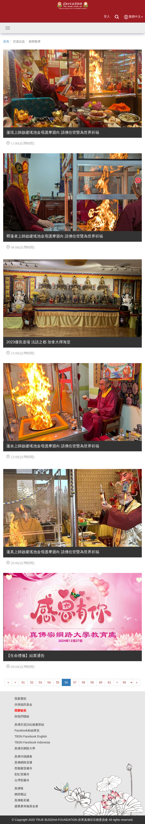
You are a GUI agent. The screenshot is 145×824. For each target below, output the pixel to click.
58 (83, 682)
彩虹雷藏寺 (21, 774)
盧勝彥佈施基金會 (26, 806)
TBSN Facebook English (30, 736)
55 (57, 682)
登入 (107, 16)
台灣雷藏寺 (21, 780)
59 (92, 682)
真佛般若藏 (21, 800)
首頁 (6, 41)
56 (66, 682)
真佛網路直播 (23, 762)
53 (40, 682)
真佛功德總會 (23, 756)
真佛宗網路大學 (24, 748)
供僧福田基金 (23, 704)
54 (49, 682)
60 (101, 682)
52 (32, 682)
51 (23, 682)
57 (75, 682)
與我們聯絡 (21, 716)
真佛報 (18, 788)
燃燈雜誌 (20, 794)
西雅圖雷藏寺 (23, 768)
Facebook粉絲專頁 (26, 730)
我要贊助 (20, 698)
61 (109, 682)
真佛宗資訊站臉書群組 (29, 724)
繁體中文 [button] (133, 17)
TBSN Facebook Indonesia (32, 742)
